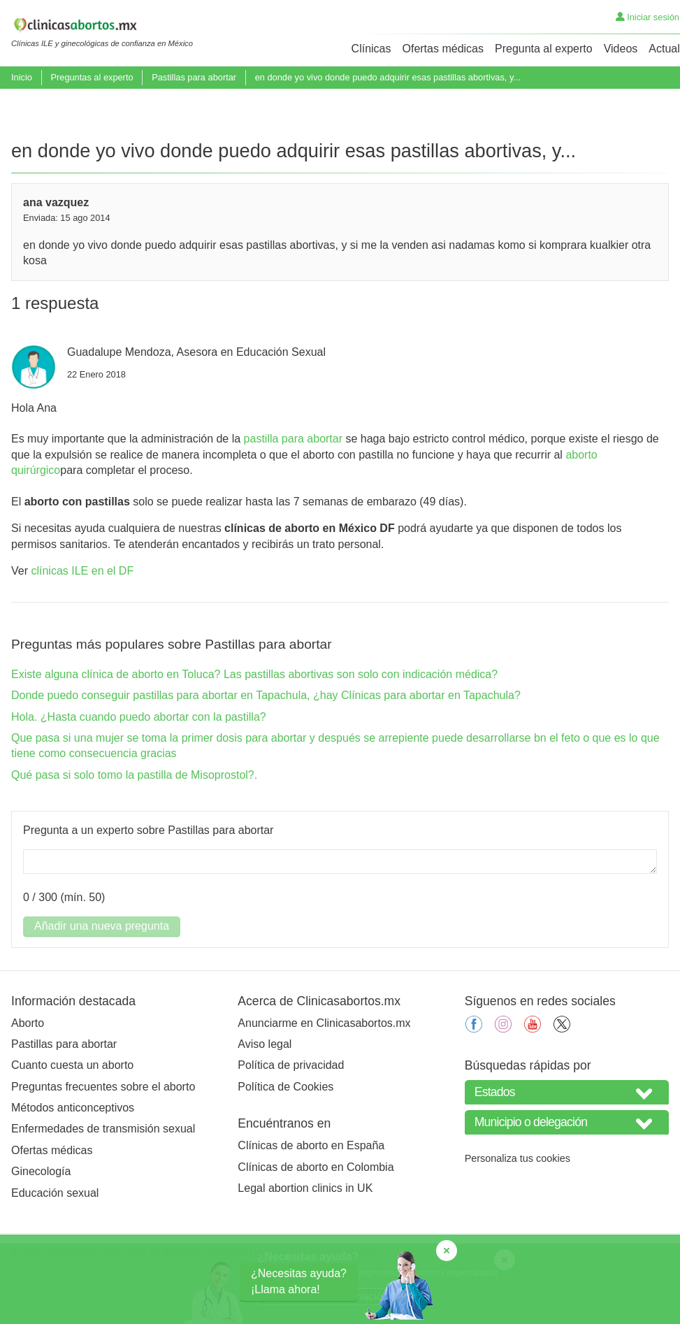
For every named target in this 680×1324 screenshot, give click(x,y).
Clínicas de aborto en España (311, 1197)
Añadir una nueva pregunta (101, 978)
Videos (621, 49)
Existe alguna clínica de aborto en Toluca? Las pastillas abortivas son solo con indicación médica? (254, 726)
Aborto (27, 1075)
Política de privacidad (291, 1117)
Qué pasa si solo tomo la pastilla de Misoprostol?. (134, 827)
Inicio (21, 77)
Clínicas (371, 49)
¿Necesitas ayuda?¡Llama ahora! (299, 1281)
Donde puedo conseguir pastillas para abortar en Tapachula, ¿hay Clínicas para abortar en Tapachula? (266, 747)
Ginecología (41, 1223)
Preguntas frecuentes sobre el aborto (103, 1138)
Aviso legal (264, 1096)
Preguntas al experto (91, 77)
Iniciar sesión (647, 17)
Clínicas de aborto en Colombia (315, 1219)
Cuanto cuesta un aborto (72, 1117)
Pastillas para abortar (194, 77)
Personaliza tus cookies (517, 1210)
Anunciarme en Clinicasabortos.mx (324, 1075)
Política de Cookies (285, 1138)
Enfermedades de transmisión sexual (103, 1180)
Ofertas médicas (443, 49)
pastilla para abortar (293, 490)
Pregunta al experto (544, 49)
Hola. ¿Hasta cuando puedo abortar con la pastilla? (138, 769)
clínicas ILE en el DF (82, 622)
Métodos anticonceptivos (72, 1159)
